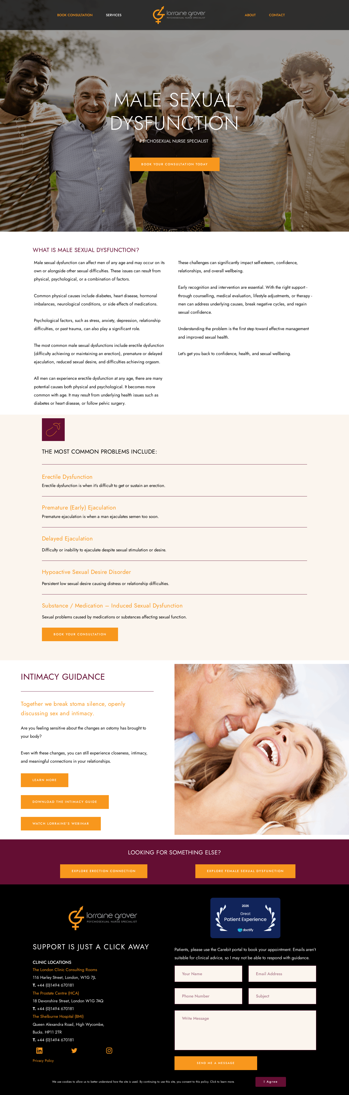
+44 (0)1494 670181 (53, 985)
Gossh (204, 1087)
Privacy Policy (43, 1060)
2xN (126, 1087)
